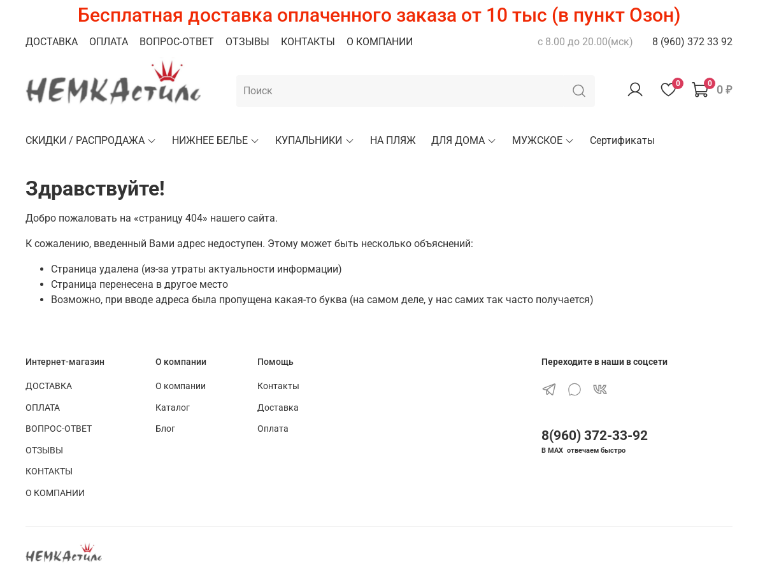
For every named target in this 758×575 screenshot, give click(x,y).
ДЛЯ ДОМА (464, 140)
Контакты (278, 386)
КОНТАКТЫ (308, 42)
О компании (180, 386)
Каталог (172, 407)
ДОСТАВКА (51, 42)
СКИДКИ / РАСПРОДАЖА (91, 140)
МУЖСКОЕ (543, 140)
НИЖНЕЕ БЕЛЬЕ (216, 140)
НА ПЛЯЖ (393, 140)
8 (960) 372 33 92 (692, 42)
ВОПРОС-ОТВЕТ (176, 42)
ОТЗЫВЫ (247, 42)
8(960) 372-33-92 (594, 435)
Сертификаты (622, 140)
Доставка (278, 407)
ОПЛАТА (108, 42)
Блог (165, 428)
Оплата (273, 428)
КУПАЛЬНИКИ (314, 140)
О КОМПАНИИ (380, 42)
